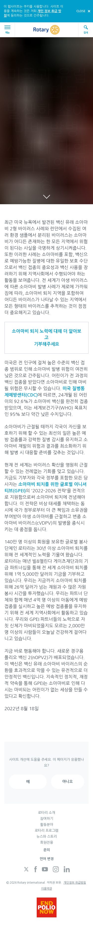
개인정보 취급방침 (74, 882)
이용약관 (46, 888)
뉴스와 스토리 (46, 836)
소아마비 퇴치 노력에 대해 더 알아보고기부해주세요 (46, 337)
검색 (86, 29)
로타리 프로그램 (46, 830)
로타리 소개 (46, 812)
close (81, 11)
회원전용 (46, 842)
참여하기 (46, 818)
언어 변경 (47, 859)
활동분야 (46, 824)
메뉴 (8, 30)
